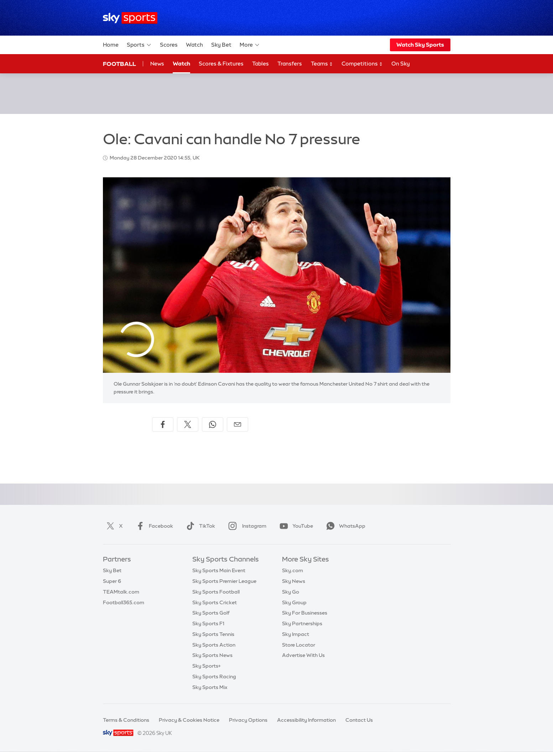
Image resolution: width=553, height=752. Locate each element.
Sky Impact (295, 634)
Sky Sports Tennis (213, 634)
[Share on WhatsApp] (212, 424)
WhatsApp (344, 526)
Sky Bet (221, 44)
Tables (260, 63)
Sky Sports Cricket (214, 602)
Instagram (245, 526)
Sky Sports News (212, 655)
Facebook (153, 526)
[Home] (130, 18)
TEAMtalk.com (121, 591)
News (157, 63)
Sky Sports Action (213, 644)
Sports (139, 45)
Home (111, 44)
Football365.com (123, 602)
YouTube (295, 526)
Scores (169, 44)
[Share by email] (237, 424)
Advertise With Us (303, 655)
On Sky (400, 63)
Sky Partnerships (302, 623)
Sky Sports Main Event (218, 570)
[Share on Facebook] (162, 424)
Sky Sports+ (206, 665)
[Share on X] (187, 424)
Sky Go (290, 591)
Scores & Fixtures (221, 63)
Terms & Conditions (126, 719)
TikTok (199, 526)
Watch (194, 44)
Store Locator (298, 644)
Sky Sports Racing (214, 676)
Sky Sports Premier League (224, 581)
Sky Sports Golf (211, 612)
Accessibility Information (306, 719)
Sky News (293, 581)
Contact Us (359, 719)
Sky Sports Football (216, 591)
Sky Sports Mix (210, 687)
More (250, 45)
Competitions (362, 64)
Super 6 (112, 581)
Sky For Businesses (304, 612)
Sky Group (294, 602)
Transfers (289, 63)
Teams (322, 64)
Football (119, 64)
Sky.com (292, 570)
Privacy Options (248, 719)
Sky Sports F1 (208, 623)
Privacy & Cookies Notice (189, 719)
